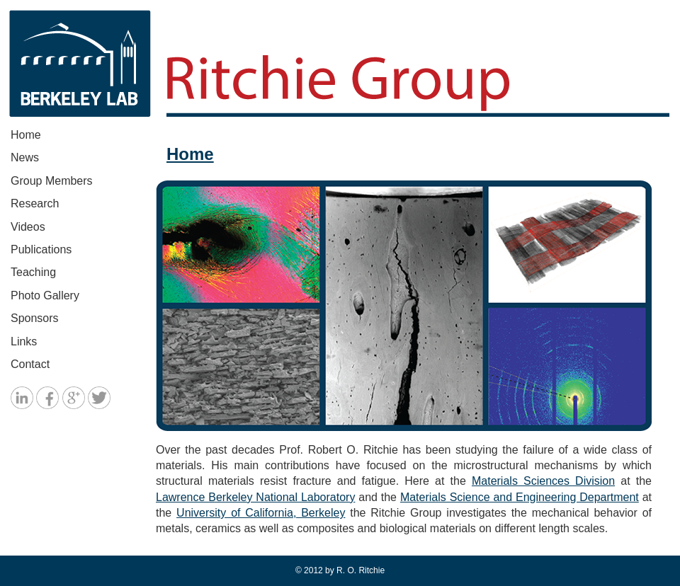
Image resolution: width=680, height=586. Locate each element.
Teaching (33, 272)
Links (24, 341)
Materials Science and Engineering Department (519, 497)
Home (26, 135)
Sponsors (35, 318)
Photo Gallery (45, 295)
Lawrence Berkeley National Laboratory (255, 497)
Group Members (52, 181)
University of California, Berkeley (260, 513)
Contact (30, 364)
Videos (28, 227)
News (25, 157)
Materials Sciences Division (543, 481)
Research (35, 203)
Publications (41, 249)
